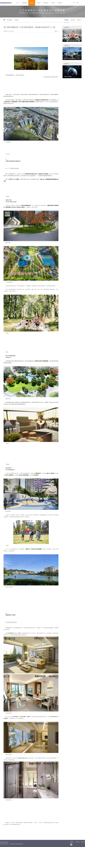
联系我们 (72, 841)
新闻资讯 (17, 20)
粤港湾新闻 (10, 20)
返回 (56, 31)
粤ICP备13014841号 (4, 844)
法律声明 (77, 841)
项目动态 (73, 20)
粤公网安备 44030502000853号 (16, 844)
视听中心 (79, 20)
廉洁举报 (83, 841)
